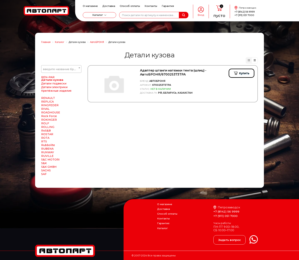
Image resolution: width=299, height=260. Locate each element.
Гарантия (168, 5)
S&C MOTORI (50, 163)
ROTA (45, 142)
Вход (201, 15)
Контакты (151, 5)
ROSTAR (47, 138)
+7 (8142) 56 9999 (245, 11)
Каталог (97, 14)
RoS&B (46, 134)
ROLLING (47, 131)
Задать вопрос (229, 240)
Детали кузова (52, 84)
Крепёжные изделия (56, 95)
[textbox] (61, 69)
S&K (44, 167)
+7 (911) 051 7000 (244, 15)
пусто (219, 16)
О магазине (90, 5)
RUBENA (47, 153)
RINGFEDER (50, 109)
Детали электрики (54, 91)
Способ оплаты (130, 5)
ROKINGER (49, 124)
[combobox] (61, 69)
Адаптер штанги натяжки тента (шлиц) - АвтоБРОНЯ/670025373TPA (173, 72)
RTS (44, 145)
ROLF (45, 127)
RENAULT (48, 102)
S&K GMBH (49, 171)
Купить (244, 73)
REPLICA (47, 106)
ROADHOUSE (50, 116)
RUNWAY (47, 156)
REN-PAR (48, 81)
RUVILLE (47, 160)
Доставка (108, 5)
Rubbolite (48, 149)
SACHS (46, 174)
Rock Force (49, 120)
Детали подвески (53, 87)
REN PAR (47, 77)
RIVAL (45, 113)
